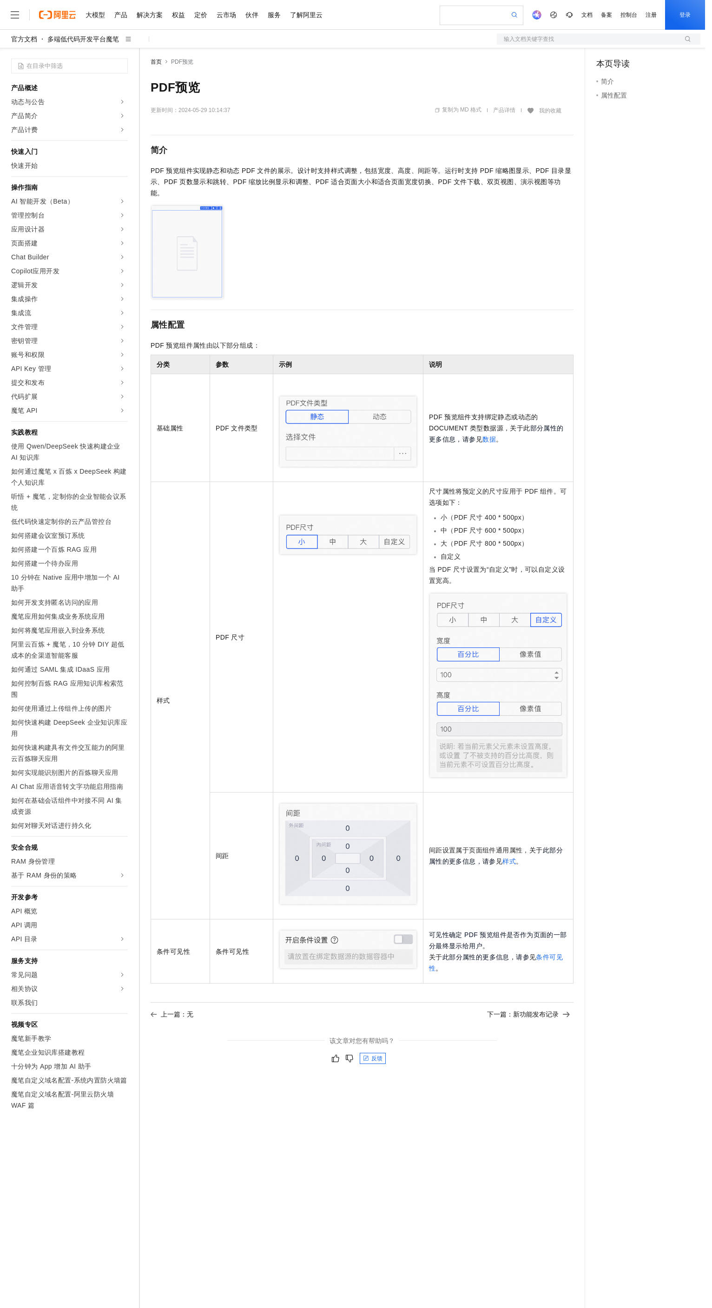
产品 (120, 15)
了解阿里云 (306, 15)
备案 (606, 15)
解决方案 (150, 15)
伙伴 (251, 15)
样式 (509, 861)
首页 (156, 62)
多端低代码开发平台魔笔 (83, 39)
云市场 (226, 15)
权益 (178, 15)
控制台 (628, 15)
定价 (200, 15)
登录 (685, 15)
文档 (587, 15)
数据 (489, 439)
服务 (274, 15)
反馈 (372, 1058)
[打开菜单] (15, 15)
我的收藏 (550, 110)
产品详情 (504, 110)
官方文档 (24, 39)
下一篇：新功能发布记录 (528, 1014)
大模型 (95, 15)
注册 (651, 15)
